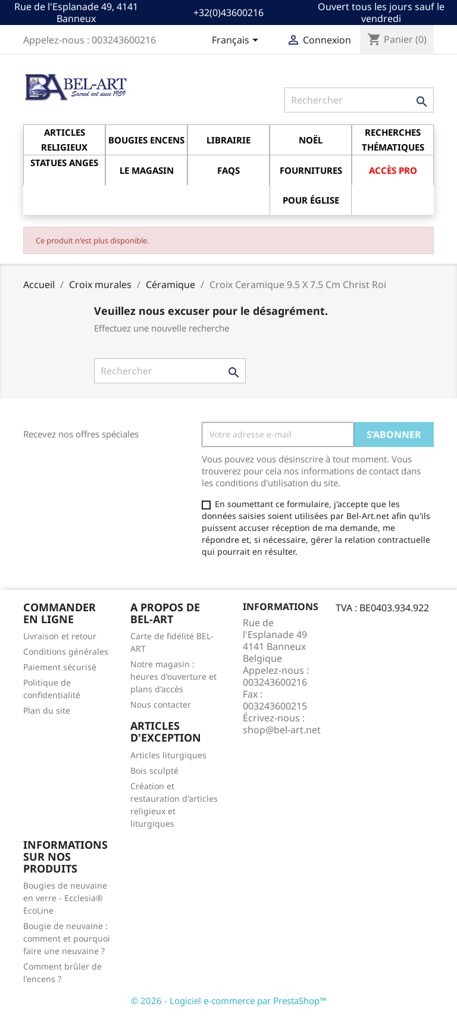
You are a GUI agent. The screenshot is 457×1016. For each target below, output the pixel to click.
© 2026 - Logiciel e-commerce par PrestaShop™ (229, 1000)
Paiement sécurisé (59, 667)
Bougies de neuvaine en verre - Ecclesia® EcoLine (65, 898)
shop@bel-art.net (282, 729)
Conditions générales (65, 651)
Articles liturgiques (168, 755)
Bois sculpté (154, 770)
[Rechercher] (359, 99)
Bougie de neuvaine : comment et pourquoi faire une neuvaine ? (66, 938)
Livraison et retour (59, 636)
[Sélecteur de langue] (237, 41)
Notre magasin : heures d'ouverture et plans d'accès (173, 676)
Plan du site (46, 710)
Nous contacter (160, 704)
